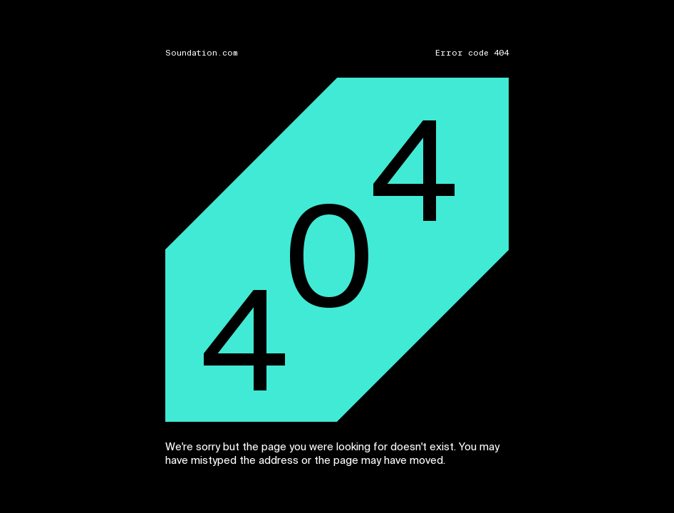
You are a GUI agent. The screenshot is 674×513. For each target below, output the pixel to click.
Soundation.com (201, 53)
